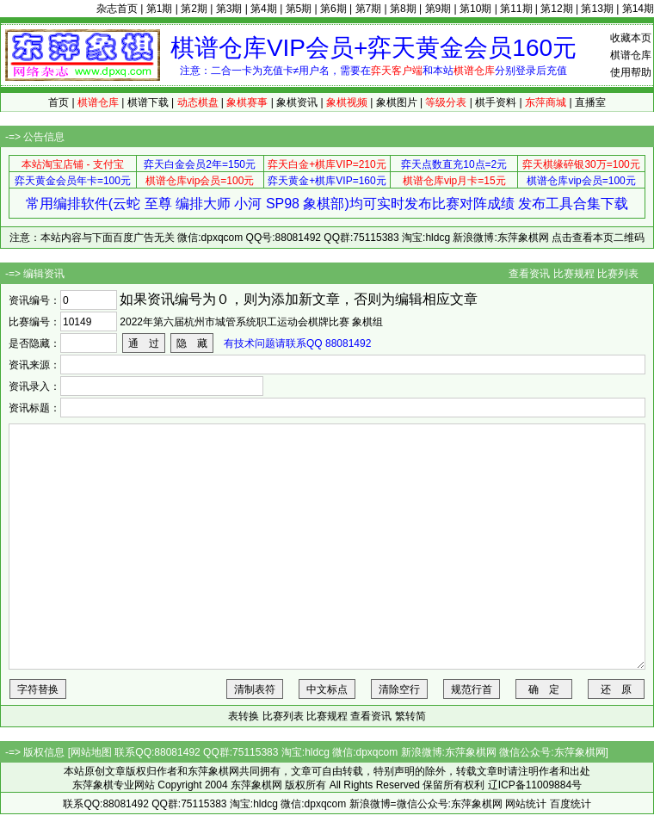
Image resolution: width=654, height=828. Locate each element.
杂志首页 (117, 9)
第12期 (556, 9)
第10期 (475, 9)
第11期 (516, 9)
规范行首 (471, 689)
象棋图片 (396, 102)
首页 (58, 102)
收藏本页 (630, 38)
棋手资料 (495, 102)
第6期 (333, 9)
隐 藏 (191, 343)
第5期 (299, 9)
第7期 (368, 9)
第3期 (229, 9)
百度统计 (570, 804)
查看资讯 (529, 274)
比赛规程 (574, 274)
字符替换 (38, 689)
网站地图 (91, 752)
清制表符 (254, 689)
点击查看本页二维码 (598, 238)
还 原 (616, 689)
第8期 (403, 9)
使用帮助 (630, 72)
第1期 (159, 9)
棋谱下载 (148, 102)
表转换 (243, 716)
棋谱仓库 (630, 55)
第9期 (438, 9)
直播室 (590, 102)
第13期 (597, 9)
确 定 (543, 689)
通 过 (143, 343)
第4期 (263, 9)
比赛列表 (618, 274)
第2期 (194, 9)
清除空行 (399, 689)
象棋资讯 (297, 102)
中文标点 (327, 689)
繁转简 (410, 716)
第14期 (638, 9)
